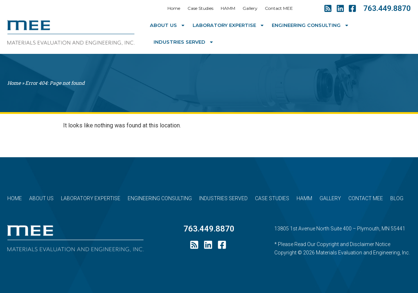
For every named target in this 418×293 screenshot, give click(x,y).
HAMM (228, 8)
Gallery (250, 8)
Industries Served (184, 42)
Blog (396, 198)
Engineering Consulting (310, 25)
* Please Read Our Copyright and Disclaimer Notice (332, 244)
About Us (167, 25)
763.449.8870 (387, 8)
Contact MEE (279, 8)
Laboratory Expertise (228, 25)
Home (173, 8)
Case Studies (200, 8)
